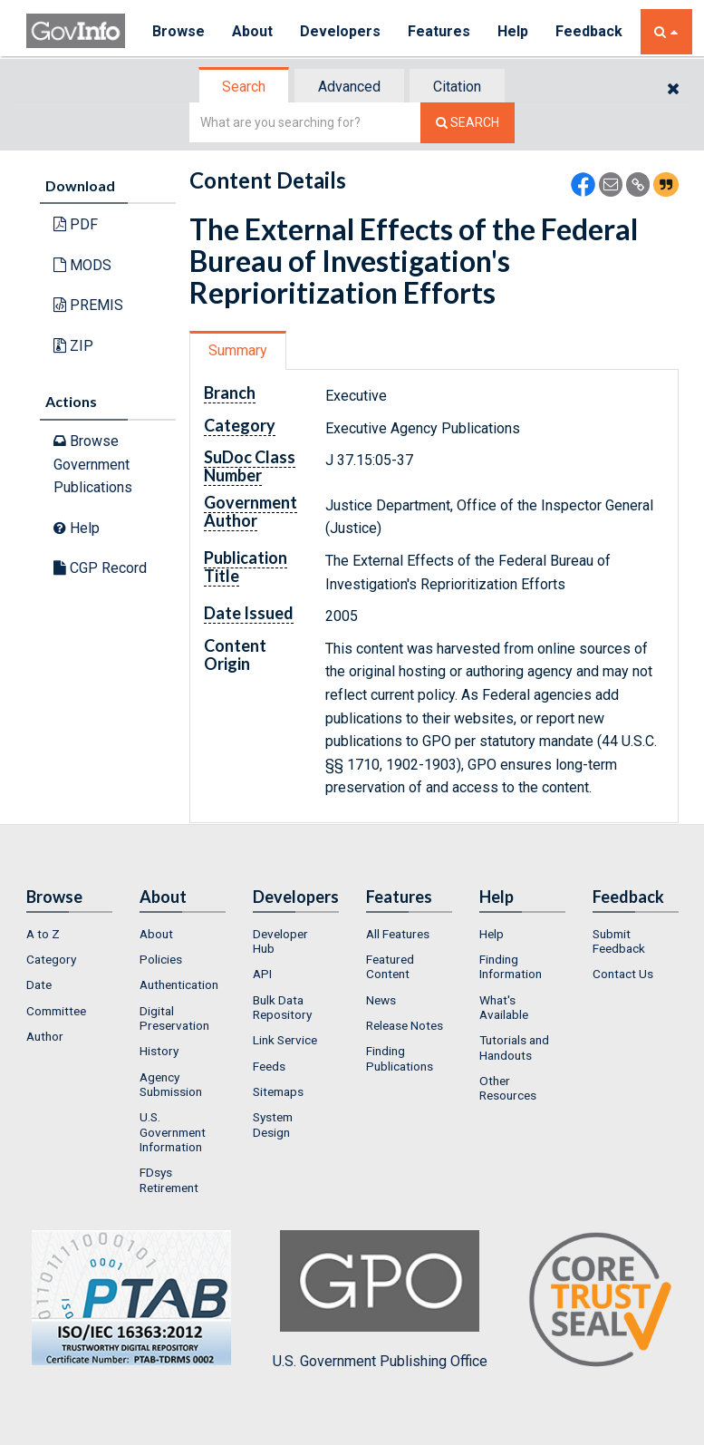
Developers (340, 31)
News (381, 1000)
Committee (56, 1011)
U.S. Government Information (173, 1132)
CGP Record (100, 568)
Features (439, 31)
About (252, 31)
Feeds (269, 1066)
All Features (397, 933)
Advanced (349, 86)
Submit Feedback (619, 940)
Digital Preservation (174, 1018)
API (262, 973)
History (159, 1050)
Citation (457, 86)
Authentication (179, 984)
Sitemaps (278, 1091)
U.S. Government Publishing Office (380, 1300)
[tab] (244, 86)
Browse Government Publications (92, 464)
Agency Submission (171, 1084)
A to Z (43, 933)
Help (512, 31)
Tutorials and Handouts (514, 1047)
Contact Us (623, 973)
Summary (237, 350)
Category (51, 959)
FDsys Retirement (169, 1179)
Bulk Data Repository (282, 1007)
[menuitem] (69, 934)
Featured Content (390, 966)
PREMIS (88, 305)
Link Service (285, 1040)
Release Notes (404, 1025)
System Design (273, 1124)
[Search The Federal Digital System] (467, 122)
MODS (82, 265)
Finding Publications (399, 1057)
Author (44, 1036)
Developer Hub (280, 940)
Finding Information (510, 966)
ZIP (73, 345)
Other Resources (507, 1087)
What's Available (503, 1007)
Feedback (588, 31)
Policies (161, 959)
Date (39, 984)
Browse (178, 31)
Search (243, 86)
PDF (75, 224)
